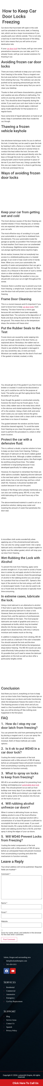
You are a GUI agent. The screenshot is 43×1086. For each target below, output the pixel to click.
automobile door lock (30, 785)
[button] (4, 5)
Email (4, 912)
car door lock (12, 49)
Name (4, 903)
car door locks (28, 307)
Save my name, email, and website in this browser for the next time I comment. (21, 934)
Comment (5, 874)
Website (4, 921)
